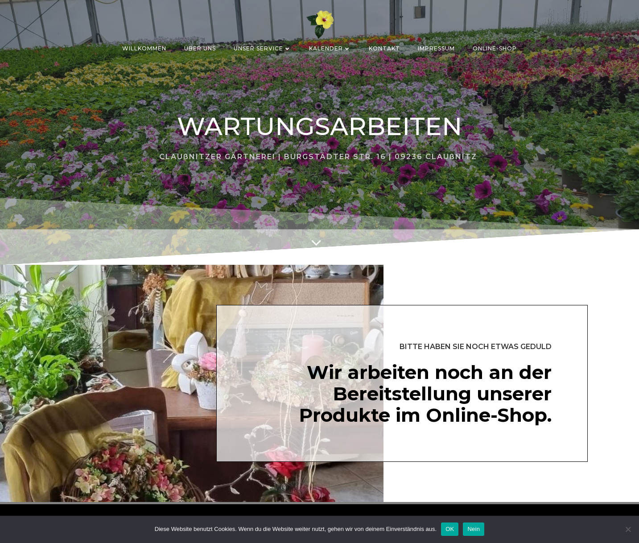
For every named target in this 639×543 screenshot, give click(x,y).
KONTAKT (384, 48)
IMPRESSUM (436, 48)
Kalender (330, 48)
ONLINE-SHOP (495, 48)
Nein (473, 529)
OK (449, 529)
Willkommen (144, 48)
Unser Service (262, 48)
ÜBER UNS (200, 48)
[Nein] (627, 529)
